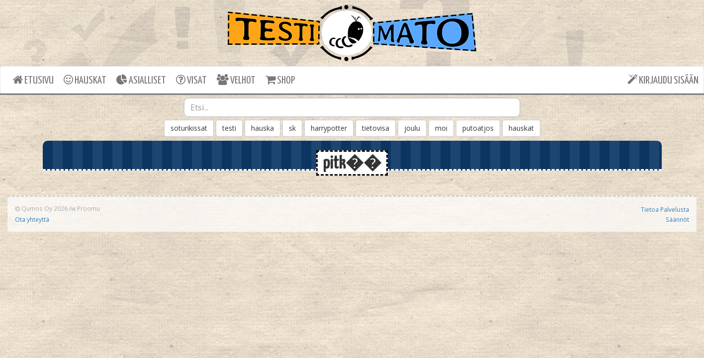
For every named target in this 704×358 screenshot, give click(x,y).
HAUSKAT (85, 80)
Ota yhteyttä (32, 219)
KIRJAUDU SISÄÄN (663, 80)
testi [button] (229, 128)
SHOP (280, 80)
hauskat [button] (521, 128)
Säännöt (677, 219)
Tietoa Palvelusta (665, 209)
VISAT (191, 80)
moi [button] (441, 128)
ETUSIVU (33, 80)
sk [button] (292, 128)
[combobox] (352, 107)
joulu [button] (412, 128)
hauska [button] (262, 128)
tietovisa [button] (375, 128)
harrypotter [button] (329, 128)
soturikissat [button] (189, 128)
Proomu (88, 208)
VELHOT (236, 80)
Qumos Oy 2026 (41, 208)
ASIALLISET (141, 80)
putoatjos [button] (478, 128)
